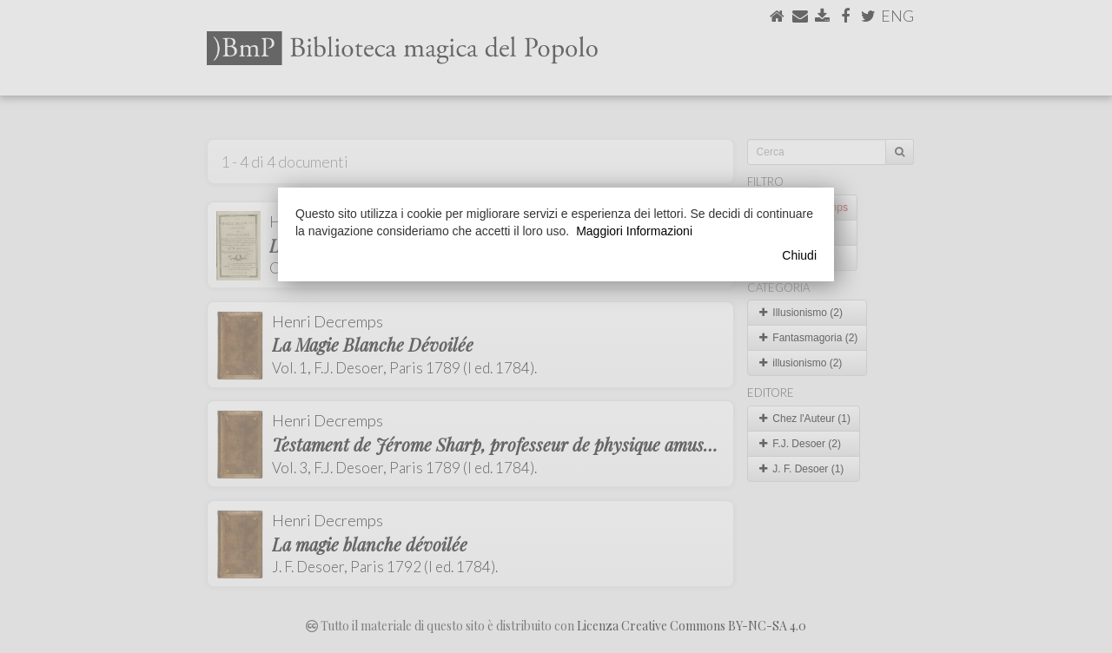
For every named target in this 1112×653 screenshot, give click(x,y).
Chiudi (799, 255)
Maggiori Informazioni (634, 231)
